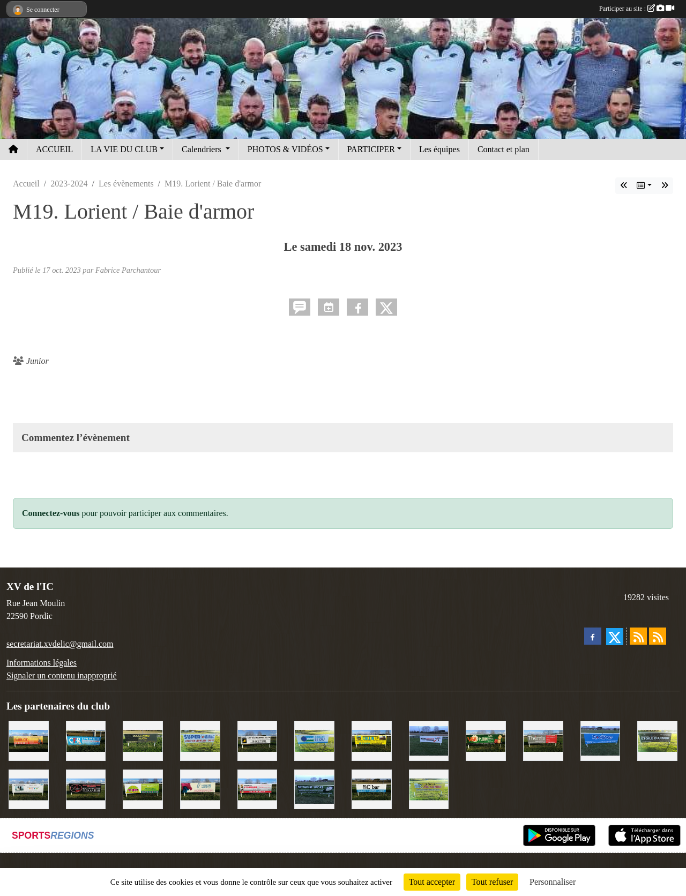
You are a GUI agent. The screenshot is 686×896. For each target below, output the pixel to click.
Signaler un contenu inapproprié (61, 675)
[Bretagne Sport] (314, 788)
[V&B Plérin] (486, 739)
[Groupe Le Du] (314, 739)
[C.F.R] (86, 739)
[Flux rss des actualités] (638, 636)
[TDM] (143, 788)
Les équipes (439, 149)
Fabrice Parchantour (128, 270)
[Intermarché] (429, 739)
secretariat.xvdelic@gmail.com (60, 643)
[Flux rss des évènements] (657, 636)
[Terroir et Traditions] (86, 788)
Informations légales (41, 662)
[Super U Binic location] (200, 739)
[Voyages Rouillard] (600, 739)
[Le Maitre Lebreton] (200, 788)
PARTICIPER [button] (371, 149)
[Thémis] (543, 739)
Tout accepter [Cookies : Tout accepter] (432, 881)
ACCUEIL (54, 149)
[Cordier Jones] (257, 788)
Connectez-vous (51, 513)
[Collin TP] (372, 739)
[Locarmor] (429, 788)
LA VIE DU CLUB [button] (124, 149)
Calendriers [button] (202, 149)
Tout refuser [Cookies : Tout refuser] (492, 881)
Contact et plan (504, 149)
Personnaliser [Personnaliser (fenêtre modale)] (553, 881)
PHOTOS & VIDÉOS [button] (285, 149)
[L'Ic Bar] (372, 788)
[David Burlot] (29, 739)
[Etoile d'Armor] (657, 739)
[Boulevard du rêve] (143, 739)
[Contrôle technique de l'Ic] (257, 739)
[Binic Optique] (29, 788)
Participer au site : (636, 8)
